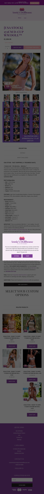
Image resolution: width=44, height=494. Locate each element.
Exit (27, 256)
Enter (16, 256)
